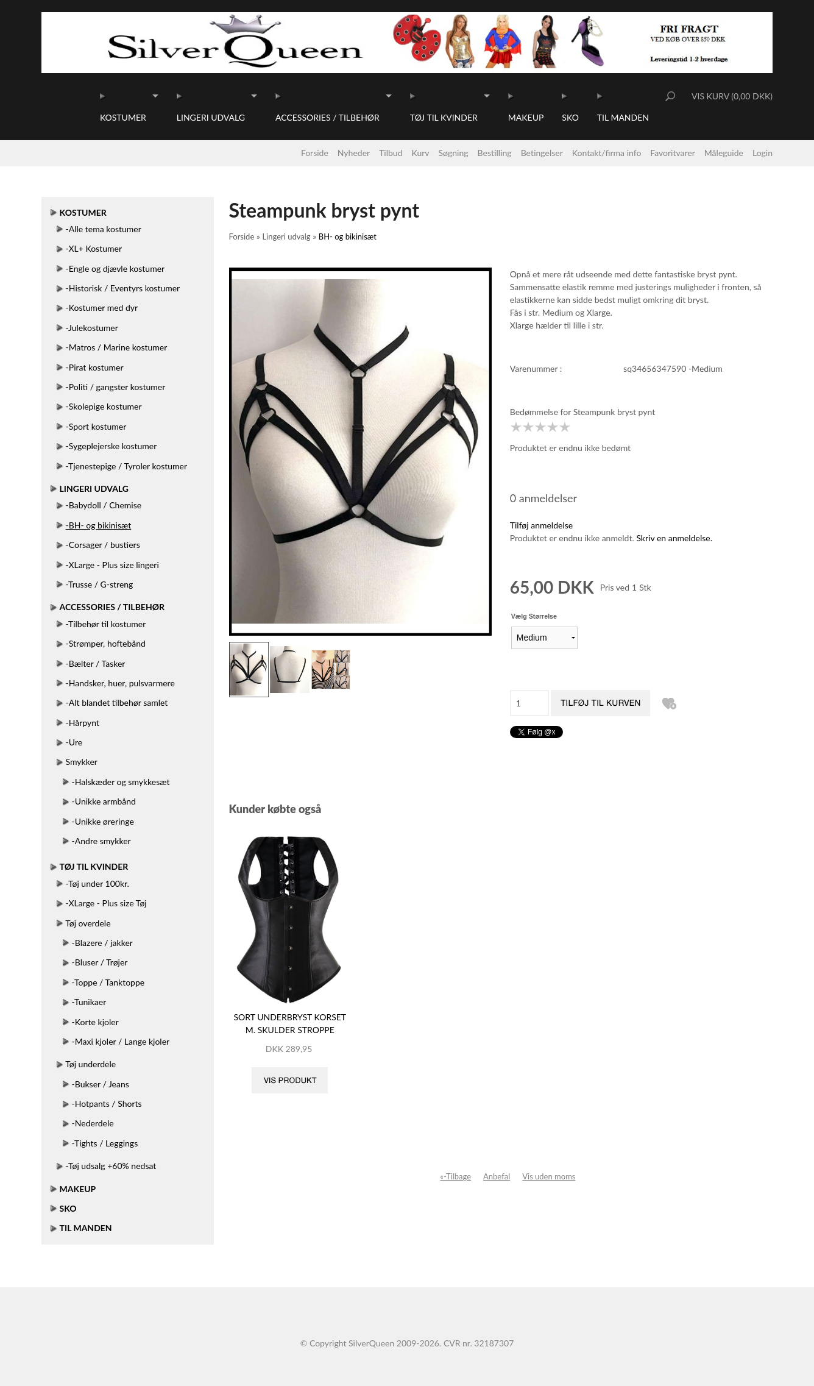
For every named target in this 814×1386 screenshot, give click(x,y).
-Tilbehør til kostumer (106, 624)
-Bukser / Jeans (100, 1084)
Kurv (421, 152)
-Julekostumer (92, 327)
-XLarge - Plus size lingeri (112, 565)
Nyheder (354, 152)
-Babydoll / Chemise (104, 505)
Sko (570, 117)
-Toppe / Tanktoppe (108, 982)
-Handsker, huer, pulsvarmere (120, 683)
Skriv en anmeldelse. (674, 538)
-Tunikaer (89, 1002)
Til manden (623, 117)
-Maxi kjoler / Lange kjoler (121, 1041)
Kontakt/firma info (607, 152)
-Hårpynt (82, 722)
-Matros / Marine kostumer (117, 347)
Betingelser (542, 152)
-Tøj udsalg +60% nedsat (111, 1165)
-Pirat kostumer (95, 367)
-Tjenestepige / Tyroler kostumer (126, 466)
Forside (314, 152)
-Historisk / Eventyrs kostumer (123, 288)
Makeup (526, 117)
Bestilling (495, 152)
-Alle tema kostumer (103, 229)
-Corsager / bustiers (103, 544)
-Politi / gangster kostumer (116, 387)
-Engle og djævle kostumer (115, 268)
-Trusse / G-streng (99, 584)
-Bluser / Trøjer (100, 962)
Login (762, 152)
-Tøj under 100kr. (97, 883)
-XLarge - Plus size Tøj (106, 903)
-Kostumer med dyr (102, 307)
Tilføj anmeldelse (541, 525)
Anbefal (496, 1176)
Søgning (454, 152)
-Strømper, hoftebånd (106, 643)
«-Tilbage (455, 1176)
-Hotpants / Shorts (107, 1103)
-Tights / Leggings (105, 1143)
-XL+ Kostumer (94, 248)
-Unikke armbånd (104, 801)
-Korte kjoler (95, 1022)
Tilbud (390, 152)
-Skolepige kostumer (104, 406)
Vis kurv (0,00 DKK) (732, 96)
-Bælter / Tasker (96, 663)
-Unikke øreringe (103, 821)
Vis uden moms (548, 1176)
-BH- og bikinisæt (99, 525)
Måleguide (723, 152)
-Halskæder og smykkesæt (121, 782)
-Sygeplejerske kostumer (111, 446)
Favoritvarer (672, 152)
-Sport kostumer (96, 426)
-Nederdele (93, 1123)
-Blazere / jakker (102, 942)
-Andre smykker (101, 841)
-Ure (74, 742)
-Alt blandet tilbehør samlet (117, 702)
